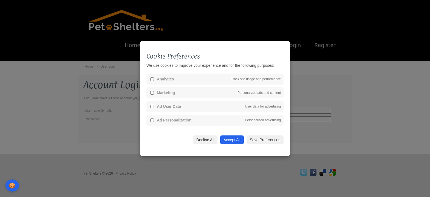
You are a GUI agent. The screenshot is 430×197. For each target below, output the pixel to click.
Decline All (205, 140)
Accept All (232, 140)
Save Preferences (265, 140)
